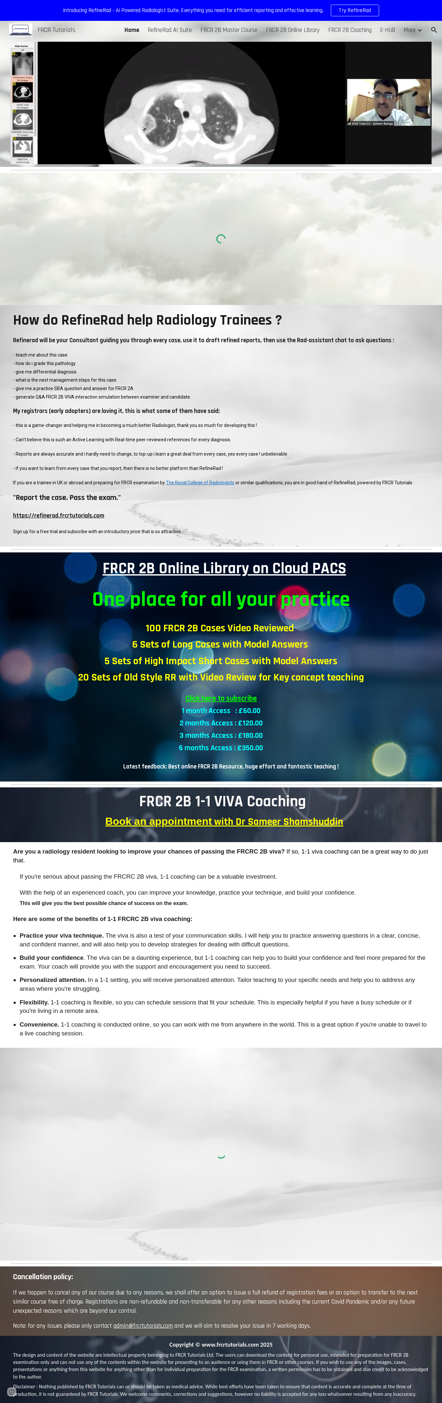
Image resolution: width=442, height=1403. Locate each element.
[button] (434, 30)
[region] (221, 10)
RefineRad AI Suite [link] (170, 30)
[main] (221, 426)
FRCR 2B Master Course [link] (229, 30)
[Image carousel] (221, 103)
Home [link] (132, 30)
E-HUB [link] (387, 30)
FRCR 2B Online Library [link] (293, 30)
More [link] (410, 30)
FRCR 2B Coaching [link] (350, 30)
